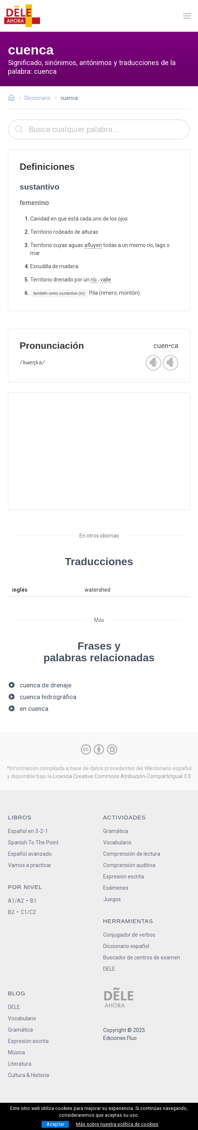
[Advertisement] (99, 451)
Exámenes (115, 888)
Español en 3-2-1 (28, 831)
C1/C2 (28, 912)
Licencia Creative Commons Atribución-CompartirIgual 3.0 (122, 776)
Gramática (115, 831)
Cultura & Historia (28, 1075)
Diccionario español (126, 946)
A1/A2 (16, 901)
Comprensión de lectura (131, 854)
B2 (11, 912)
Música (16, 1052)
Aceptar (55, 1124)
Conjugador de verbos (129, 935)
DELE (14, 1007)
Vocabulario (117, 842)
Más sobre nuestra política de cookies (117, 1124)
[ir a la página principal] (22, 16)
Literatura (19, 1064)
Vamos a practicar (29, 865)
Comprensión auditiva (129, 865)
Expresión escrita (123, 877)
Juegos (112, 899)
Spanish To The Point (33, 842)
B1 (33, 901)
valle (105, 280)
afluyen (93, 245)
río (94, 280)
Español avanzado (30, 854)
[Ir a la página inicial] (13, 98)
